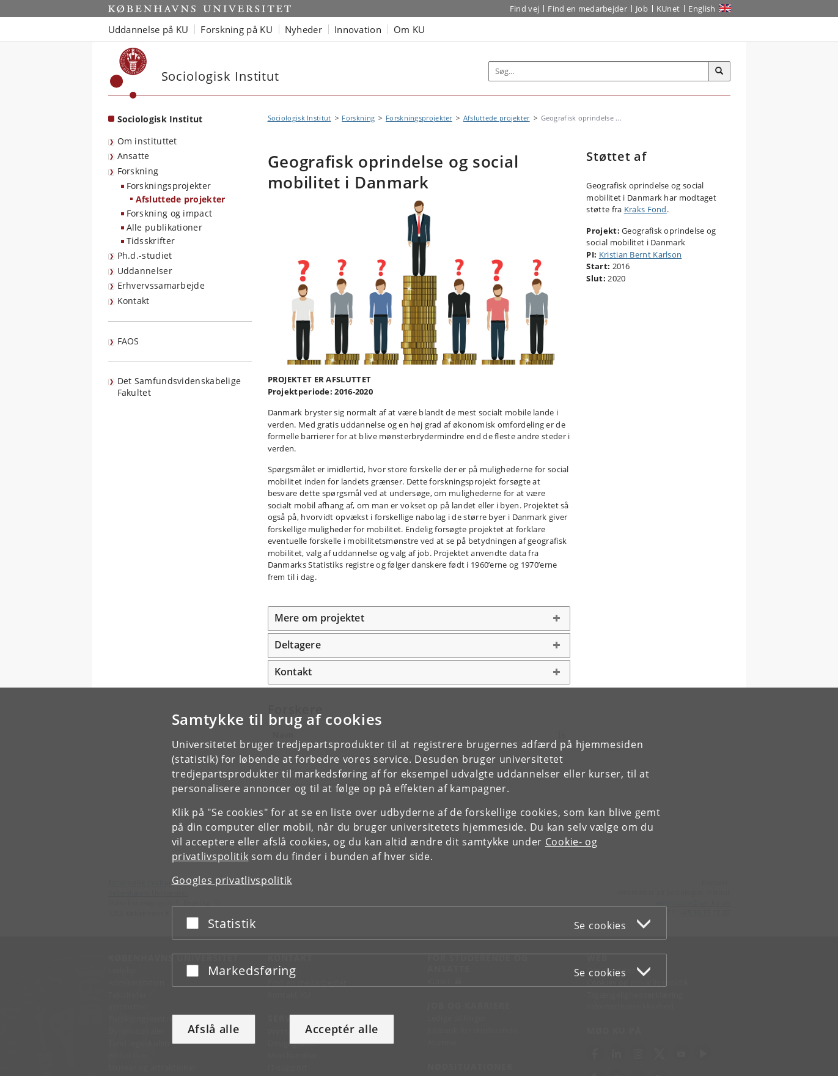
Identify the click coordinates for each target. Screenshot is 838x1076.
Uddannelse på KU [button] (148, 29)
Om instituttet (147, 141)
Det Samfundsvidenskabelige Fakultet (179, 386)
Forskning (138, 171)
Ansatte (133, 155)
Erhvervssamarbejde (161, 285)
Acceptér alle (341, 1029)
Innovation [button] (357, 29)
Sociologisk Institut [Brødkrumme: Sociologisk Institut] (299, 117)
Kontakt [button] (293, 671)
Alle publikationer (164, 227)
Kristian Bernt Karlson (640, 254)
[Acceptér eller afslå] (195, 923)
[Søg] (719, 71)
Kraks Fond (645, 209)
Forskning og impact (170, 213)
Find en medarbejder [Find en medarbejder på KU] (587, 8)
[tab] (419, 618)
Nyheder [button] (303, 29)
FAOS (128, 341)
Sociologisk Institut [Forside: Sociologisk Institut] (160, 119)
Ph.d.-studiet (144, 255)
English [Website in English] (701, 8)
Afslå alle (214, 1029)
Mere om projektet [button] (319, 618)
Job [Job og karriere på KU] (642, 8)
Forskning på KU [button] (236, 29)
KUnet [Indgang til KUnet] (668, 8)
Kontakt (133, 300)
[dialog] (419, 882)
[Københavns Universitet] (128, 73)
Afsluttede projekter (181, 199)
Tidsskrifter (151, 241)
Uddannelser (144, 270)
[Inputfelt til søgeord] (599, 71)
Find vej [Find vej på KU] (524, 8)
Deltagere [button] (297, 644)
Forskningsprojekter (169, 185)
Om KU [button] (409, 29)
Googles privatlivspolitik (232, 880)
